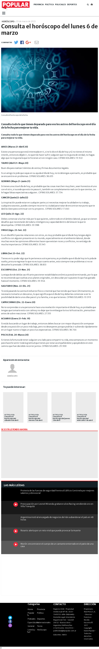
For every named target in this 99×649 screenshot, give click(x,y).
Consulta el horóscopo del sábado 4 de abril (11, 418)
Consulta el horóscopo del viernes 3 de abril (35, 418)
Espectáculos (33, 622)
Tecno (39, 626)
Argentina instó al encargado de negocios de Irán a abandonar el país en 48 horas (56, 518)
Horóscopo (42, 630)
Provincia (39, 4)
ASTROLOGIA (58, 415)
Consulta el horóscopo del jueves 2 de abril (61, 418)
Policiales (60, 4)
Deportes (72, 4)
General (31, 626)
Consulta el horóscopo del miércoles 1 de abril (85, 418)
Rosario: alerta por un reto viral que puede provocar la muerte (50, 530)
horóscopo (12, 376)
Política (49, 4)
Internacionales (44, 622)
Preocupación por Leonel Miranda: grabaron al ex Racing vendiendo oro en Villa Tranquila (56, 505)
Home (30, 609)
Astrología (9, 415)
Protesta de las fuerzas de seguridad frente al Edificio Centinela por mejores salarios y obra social (57, 491)
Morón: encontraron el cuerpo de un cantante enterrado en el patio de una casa (56, 545)
